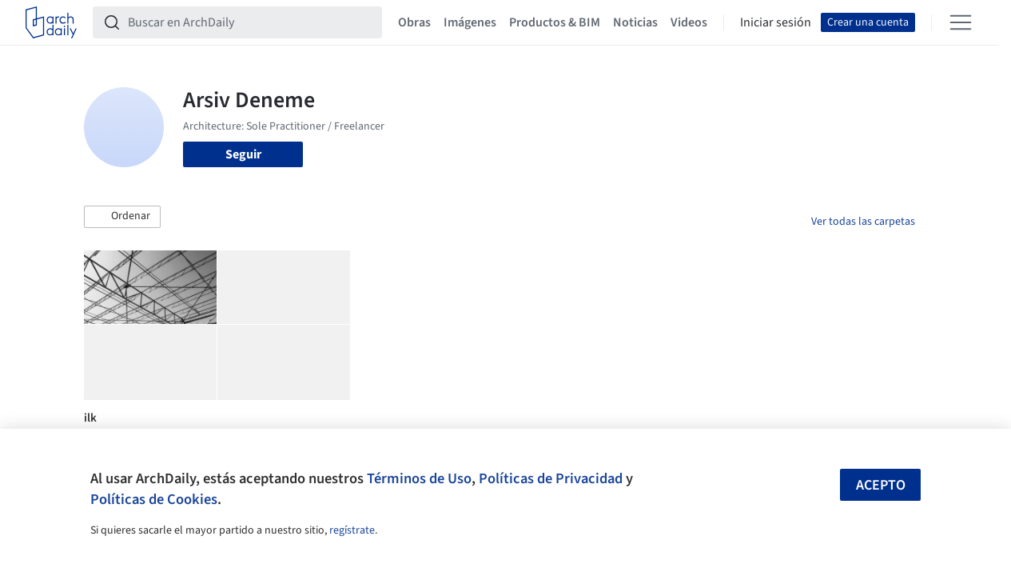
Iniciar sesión (775, 22)
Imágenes (470, 22)
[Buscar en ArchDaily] (250, 22)
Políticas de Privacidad (551, 478)
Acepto (881, 485)
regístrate (352, 530)
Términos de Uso (419, 478)
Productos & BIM (554, 22)
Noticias (635, 22)
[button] (122, 217)
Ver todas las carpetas (863, 221)
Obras (414, 22)
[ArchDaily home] (51, 22)
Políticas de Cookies (153, 499)
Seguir (243, 154)
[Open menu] (960, 22)
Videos (689, 22)
